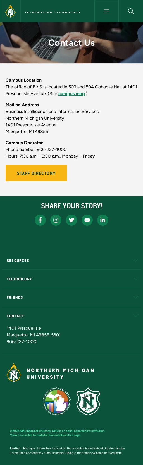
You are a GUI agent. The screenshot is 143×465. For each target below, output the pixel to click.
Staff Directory (36, 173)
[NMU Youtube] (87, 220)
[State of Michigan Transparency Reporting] (57, 401)
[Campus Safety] (88, 401)
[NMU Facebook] (40, 220)
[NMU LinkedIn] (102, 220)
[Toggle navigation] (106, 11)
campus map (71, 93)
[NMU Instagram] (55, 220)
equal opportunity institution (85, 431)
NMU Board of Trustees (35, 431)
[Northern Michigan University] (10, 11)
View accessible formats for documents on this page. (45, 435)
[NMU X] (71, 220)
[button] (131, 11)
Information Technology (53, 12)
